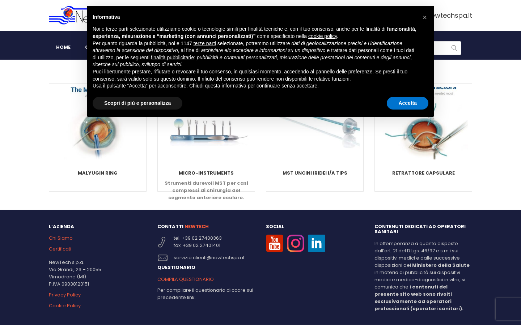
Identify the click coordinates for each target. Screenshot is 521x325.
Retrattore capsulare (423, 173)
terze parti (205, 43)
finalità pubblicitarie (172, 57)
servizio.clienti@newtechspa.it (209, 257)
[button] (425, 17)
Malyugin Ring (98, 173)
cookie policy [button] (322, 36)
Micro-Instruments (206, 173)
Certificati (60, 248)
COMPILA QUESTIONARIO (185, 279)
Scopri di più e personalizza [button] (137, 103)
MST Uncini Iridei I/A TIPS (315, 173)
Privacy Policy (65, 294)
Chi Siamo (61, 238)
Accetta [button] (407, 103)
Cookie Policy (65, 305)
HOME (63, 47)
